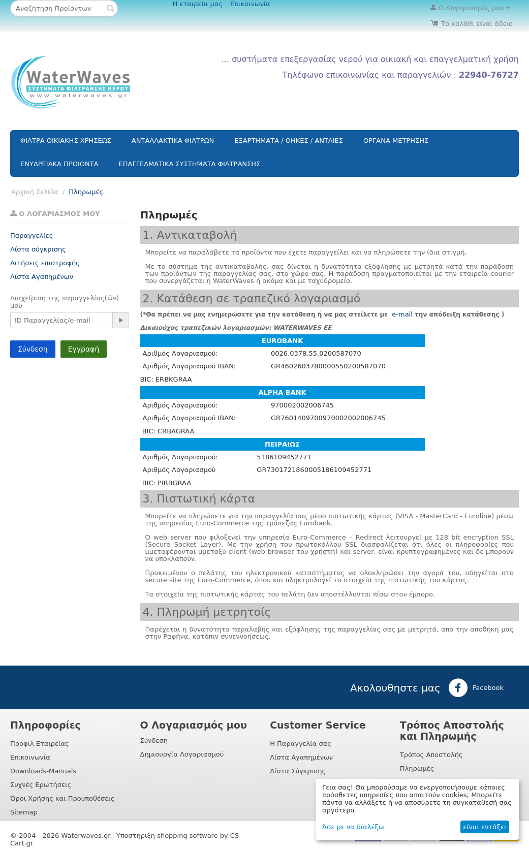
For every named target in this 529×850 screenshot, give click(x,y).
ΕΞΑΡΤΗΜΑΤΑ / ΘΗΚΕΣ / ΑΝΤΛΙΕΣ (288, 140)
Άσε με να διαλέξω (353, 827)
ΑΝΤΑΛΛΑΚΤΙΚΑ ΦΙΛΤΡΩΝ (173, 140)
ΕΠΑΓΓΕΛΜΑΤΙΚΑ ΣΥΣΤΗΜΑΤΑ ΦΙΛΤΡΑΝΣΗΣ (190, 164)
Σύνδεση (33, 349)
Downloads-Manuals (43, 771)
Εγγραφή (84, 349)
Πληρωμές (417, 768)
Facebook (476, 688)
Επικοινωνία (250, 4)
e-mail (401, 314)
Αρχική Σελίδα (34, 192)
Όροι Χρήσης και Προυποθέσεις (62, 798)
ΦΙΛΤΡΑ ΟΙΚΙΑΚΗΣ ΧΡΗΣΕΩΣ (65, 140)
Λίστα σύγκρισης (38, 249)
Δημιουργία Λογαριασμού (182, 754)
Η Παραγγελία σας (300, 743)
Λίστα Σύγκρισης (298, 771)
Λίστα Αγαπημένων (41, 276)
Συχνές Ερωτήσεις (40, 785)
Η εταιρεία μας (197, 4)
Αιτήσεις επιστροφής (45, 263)
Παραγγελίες (31, 235)
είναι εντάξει (484, 827)
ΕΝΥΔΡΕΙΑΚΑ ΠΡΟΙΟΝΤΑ (59, 164)
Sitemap (24, 812)
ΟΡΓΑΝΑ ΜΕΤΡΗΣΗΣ (395, 140)
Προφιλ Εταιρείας (39, 743)
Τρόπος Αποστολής (431, 755)
